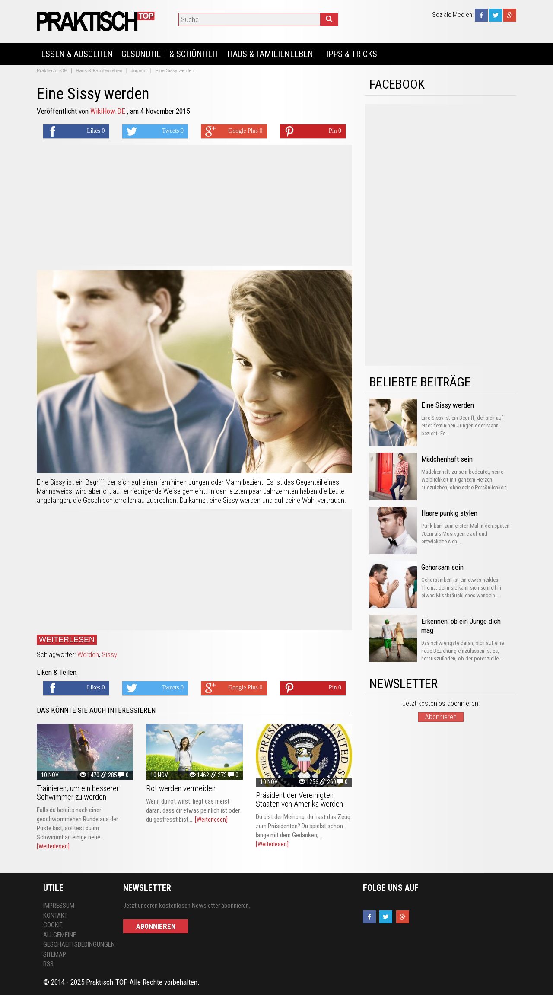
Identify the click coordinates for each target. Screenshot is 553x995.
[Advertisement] (194, 205)
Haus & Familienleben (270, 54)
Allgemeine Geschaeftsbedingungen (76, 940)
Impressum (58, 905)
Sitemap (54, 954)
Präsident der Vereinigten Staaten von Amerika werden (299, 799)
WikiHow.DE (108, 111)
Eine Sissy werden (447, 405)
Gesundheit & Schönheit (170, 54)
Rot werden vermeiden (181, 788)
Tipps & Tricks (349, 54)
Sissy (109, 654)
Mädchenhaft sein (447, 459)
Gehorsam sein (442, 567)
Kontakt (55, 915)
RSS (48, 964)
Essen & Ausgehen (77, 54)
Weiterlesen (67, 639)
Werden (88, 654)
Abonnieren (441, 717)
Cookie (53, 925)
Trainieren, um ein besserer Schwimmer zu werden (78, 792)
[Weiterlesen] (53, 846)
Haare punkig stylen (449, 513)
